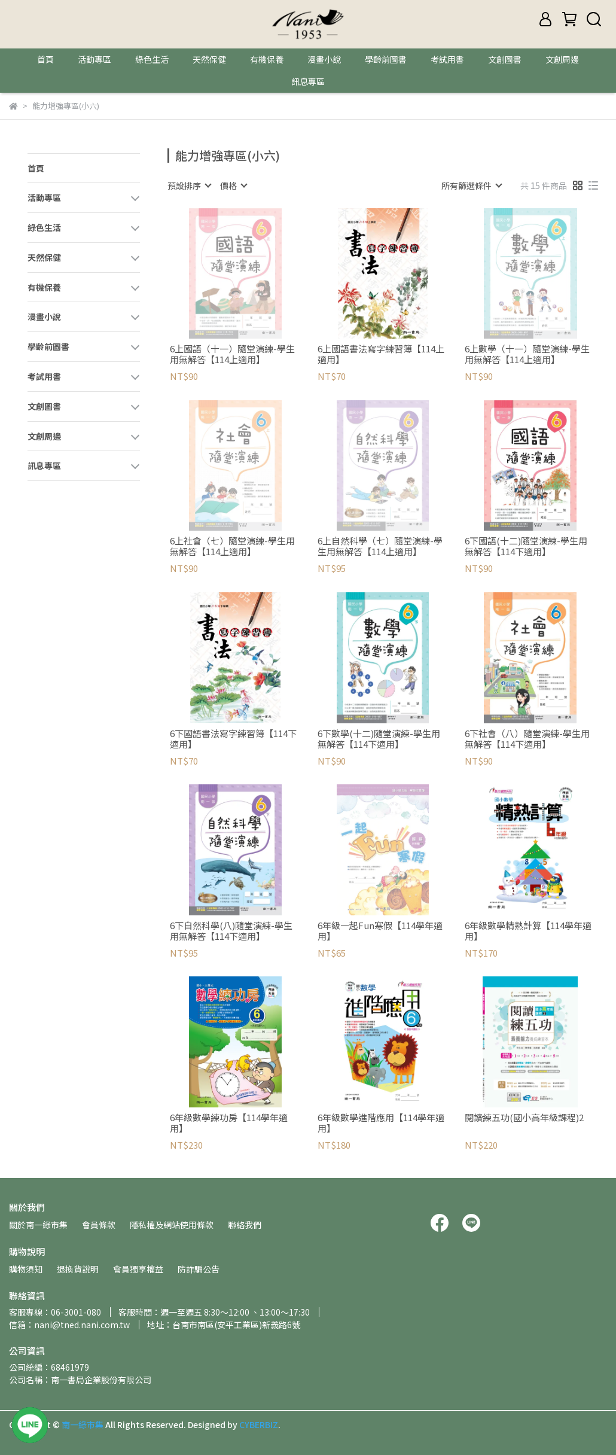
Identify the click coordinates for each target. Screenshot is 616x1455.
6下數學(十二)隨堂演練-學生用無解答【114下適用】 (379, 739)
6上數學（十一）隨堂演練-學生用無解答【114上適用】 (527, 354)
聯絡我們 (244, 1225)
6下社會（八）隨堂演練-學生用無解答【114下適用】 (527, 739)
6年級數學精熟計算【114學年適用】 (528, 931)
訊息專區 (308, 81)
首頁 (45, 59)
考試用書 (447, 59)
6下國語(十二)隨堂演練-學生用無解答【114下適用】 (526, 546)
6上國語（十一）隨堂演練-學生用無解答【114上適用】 (232, 354)
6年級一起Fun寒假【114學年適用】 (380, 931)
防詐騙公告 (198, 1269)
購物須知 (25, 1269)
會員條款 (98, 1225)
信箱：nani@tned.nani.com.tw (69, 1325)
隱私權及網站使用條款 (172, 1225)
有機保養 (266, 59)
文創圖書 (505, 59)
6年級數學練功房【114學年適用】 (229, 1123)
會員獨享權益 (138, 1269)
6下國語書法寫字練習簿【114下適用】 (233, 739)
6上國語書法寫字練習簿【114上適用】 (381, 354)
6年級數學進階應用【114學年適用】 (381, 1123)
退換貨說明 (78, 1269)
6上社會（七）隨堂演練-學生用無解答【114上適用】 (232, 546)
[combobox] (189, 185)
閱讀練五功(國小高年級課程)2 (524, 1118)
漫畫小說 (324, 59)
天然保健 (209, 59)
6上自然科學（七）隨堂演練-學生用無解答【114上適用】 (380, 546)
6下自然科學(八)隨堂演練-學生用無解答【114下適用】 (231, 931)
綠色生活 (152, 59)
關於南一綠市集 (38, 1225)
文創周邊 (562, 59)
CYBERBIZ (258, 1424)
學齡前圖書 (386, 59)
